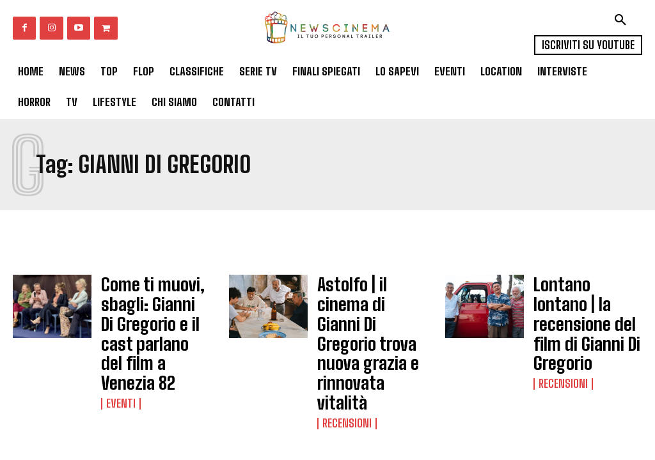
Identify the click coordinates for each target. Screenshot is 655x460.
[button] (620, 19)
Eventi (119, 355)
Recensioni (345, 341)
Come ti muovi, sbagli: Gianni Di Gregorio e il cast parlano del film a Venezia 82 (146, 310)
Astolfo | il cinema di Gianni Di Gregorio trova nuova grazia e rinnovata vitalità (370, 303)
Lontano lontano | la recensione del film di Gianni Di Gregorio (584, 298)
